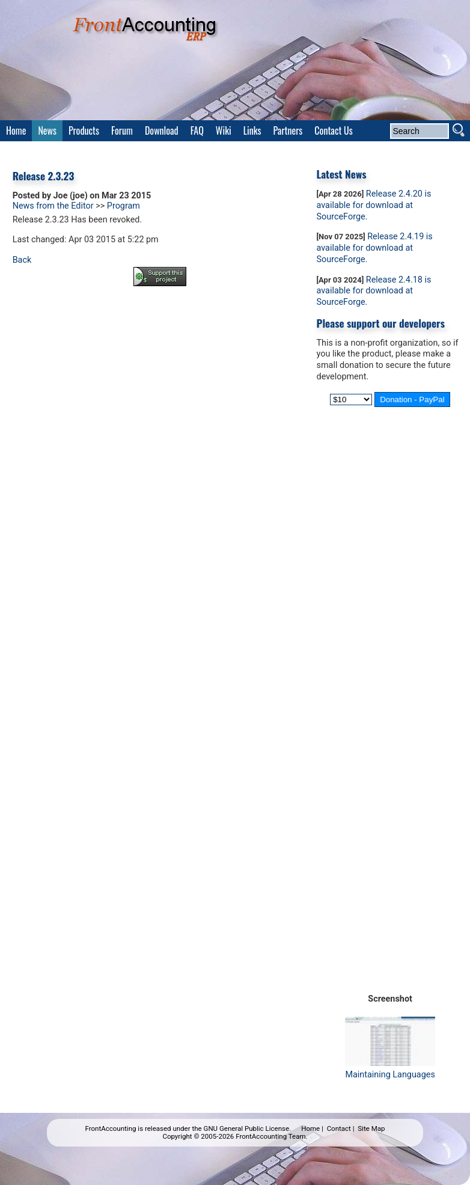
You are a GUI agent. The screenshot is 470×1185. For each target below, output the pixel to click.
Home (310, 1128)
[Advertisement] (160, 329)
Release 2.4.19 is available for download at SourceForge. (375, 247)
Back (22, 260)
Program (123, 206)
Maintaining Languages (390, 1069)
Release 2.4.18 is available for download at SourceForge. (374, 291)
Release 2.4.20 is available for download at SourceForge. (374, 205)
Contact (339, 1128)
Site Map (371, 1128)
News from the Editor (53, 206)
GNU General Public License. (247, 1128)
